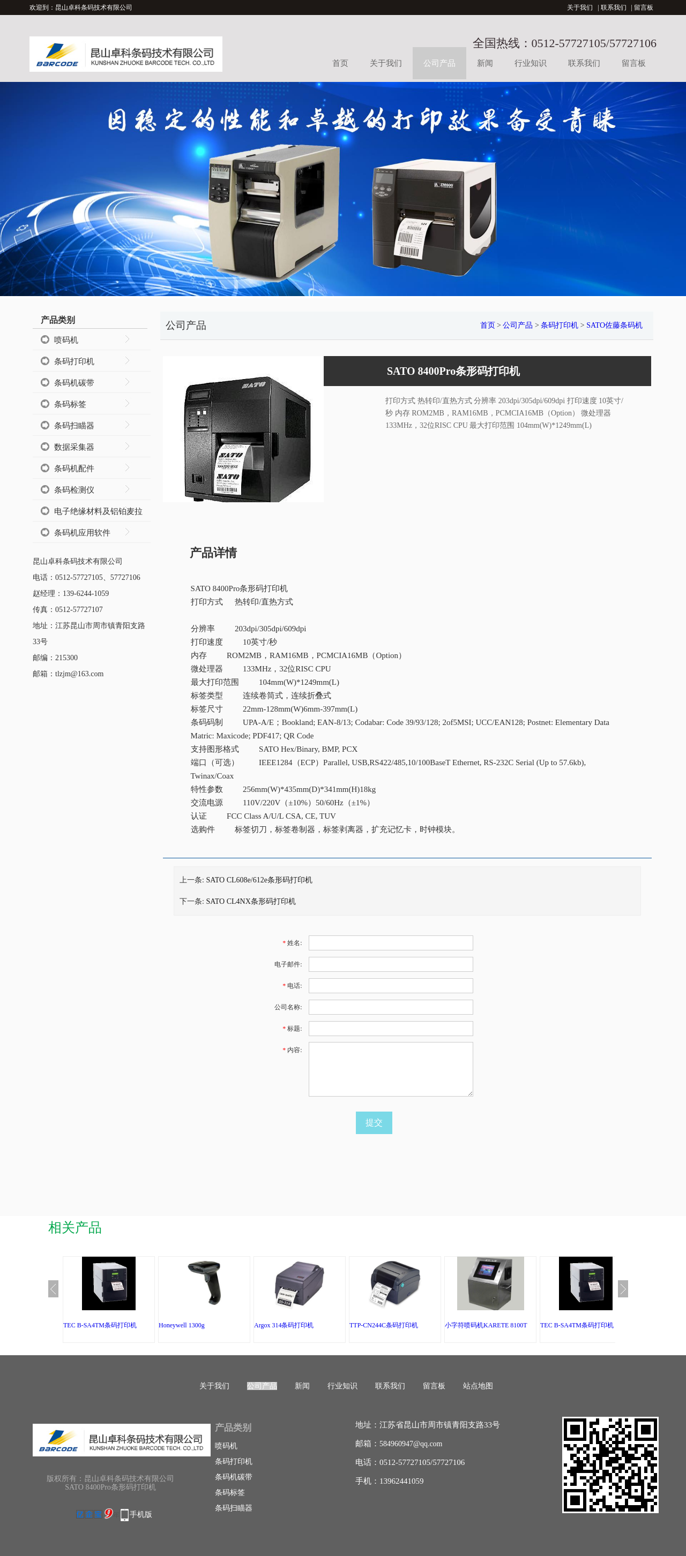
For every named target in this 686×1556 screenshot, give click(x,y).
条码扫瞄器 (74, 425)
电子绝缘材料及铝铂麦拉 (98, 511)
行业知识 (530, 63)
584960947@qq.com (411, 1444)
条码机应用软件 (82, 532)
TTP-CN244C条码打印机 (383, 1325)
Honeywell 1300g (182, 1325)
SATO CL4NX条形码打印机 (250, 901)
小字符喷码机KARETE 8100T (486, 1325)
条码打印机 (74, 361)
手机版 (141, 1514)
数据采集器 (74, 447)
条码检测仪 (74, 490)
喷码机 (66, 340)
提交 (374, 1122)
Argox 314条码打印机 (284, 1325)
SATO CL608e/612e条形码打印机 (259, 880)
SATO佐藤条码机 (614, 325)
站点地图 (478, 1386)
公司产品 (439, 63)
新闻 (485, 63)
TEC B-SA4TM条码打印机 (100, 1325)
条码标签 (70, 404)
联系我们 (614, 7)
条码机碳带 (74, 383)
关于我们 (580, 7)
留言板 (643, 7)
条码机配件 (74, 468)
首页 (340, 63)
